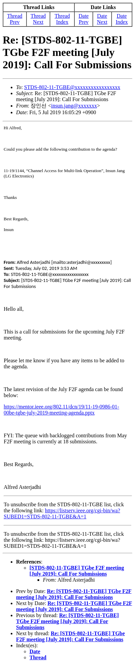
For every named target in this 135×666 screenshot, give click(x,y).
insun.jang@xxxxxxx (74, 105)
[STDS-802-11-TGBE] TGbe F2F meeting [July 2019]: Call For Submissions (76, 571)
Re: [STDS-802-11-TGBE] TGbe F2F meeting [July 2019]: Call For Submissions (74, 594)
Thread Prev (14, 19)
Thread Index (62, 19)
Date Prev (83, 19)
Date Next (102, 19)
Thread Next (38, 19)
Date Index (122, 19)
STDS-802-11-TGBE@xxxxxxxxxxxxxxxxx (72, 87)
